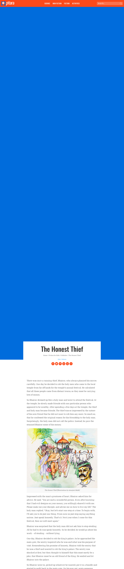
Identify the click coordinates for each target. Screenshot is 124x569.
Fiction (66, 3)
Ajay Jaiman (62, 359)
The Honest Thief (74, 355)
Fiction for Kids (54, 355)
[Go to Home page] (8, 3)
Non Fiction (57, 3)
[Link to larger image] (62, 458)
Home (45, 355)
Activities (76, 3)
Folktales (64, 355)
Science (47, 3)
